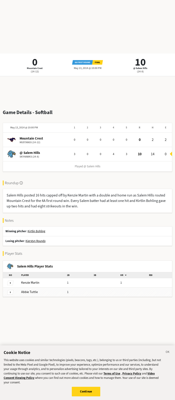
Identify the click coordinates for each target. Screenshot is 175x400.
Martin (30, 282)
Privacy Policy (131, 374)
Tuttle (29, 292)
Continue (86, 392)
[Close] (168, 353)
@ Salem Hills (140, 68)
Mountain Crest (35, 68)
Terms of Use (111, 374)
